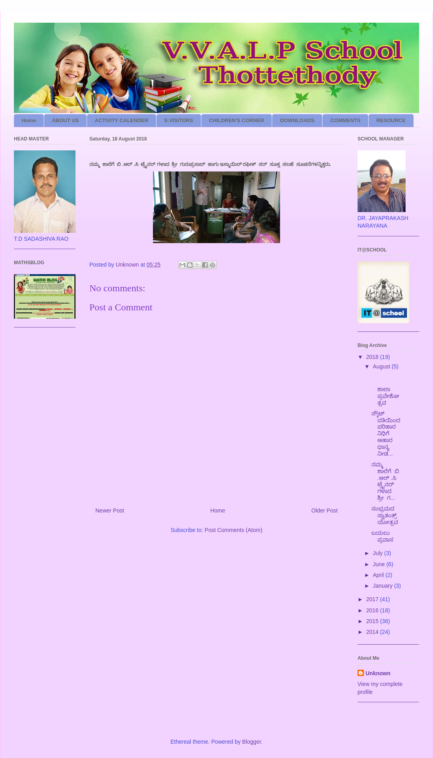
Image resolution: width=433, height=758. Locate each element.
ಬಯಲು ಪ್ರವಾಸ (383, 536)
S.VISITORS (178, 120)
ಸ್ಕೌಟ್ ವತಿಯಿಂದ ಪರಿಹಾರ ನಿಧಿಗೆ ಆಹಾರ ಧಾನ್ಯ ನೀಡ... (385, 433)
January (383, 586)
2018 (373, 357)
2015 (373, 621)
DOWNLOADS (297, 120)
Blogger (251, 742)
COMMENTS (346, 120)
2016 (373, 610)
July (378, 553)
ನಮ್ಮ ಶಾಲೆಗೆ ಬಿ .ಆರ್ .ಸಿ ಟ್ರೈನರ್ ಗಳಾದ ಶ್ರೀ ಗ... (385, 481)
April (379, 575)
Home (29, 120)
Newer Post (109, 510)
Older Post (324, 510)
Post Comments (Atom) (233, 530)
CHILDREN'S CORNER (236, 120)
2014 (373, 632)
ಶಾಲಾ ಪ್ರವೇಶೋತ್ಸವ (386, 388)
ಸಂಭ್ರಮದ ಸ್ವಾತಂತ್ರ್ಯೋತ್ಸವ (385, 515)
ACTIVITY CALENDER (122, 120)
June (379, 564)
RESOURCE (391, 120)
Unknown (377, 673)
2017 (373, 599)
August (382, 366)
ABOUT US (65, 120)
